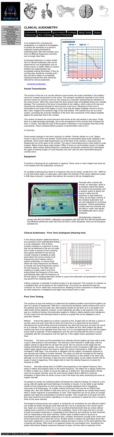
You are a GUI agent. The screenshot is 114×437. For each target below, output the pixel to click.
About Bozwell (11, 36)
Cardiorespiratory (11, 29)
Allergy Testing (85, 33)
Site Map (11, 44)
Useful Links (11, 39)
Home (11, 27)
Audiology (11, 32)
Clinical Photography (63, 35)
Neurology (11, 34)
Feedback (11, 41)
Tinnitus (97, 33)
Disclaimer (51, 434)
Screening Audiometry (36, 84)
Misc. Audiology (45, 35)
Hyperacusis (30, 35)
